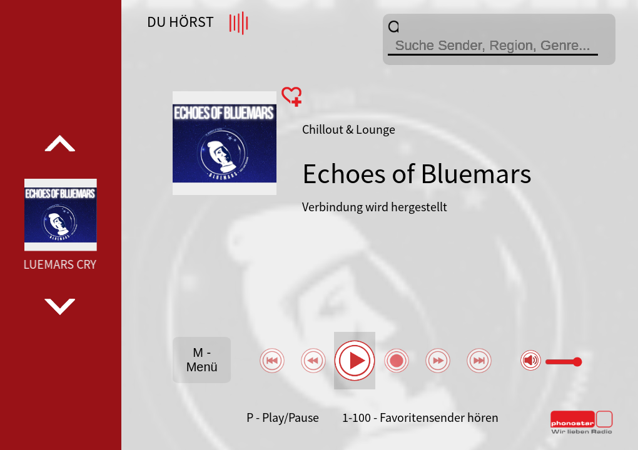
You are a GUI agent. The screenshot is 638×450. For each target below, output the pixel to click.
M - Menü (202, 360)
